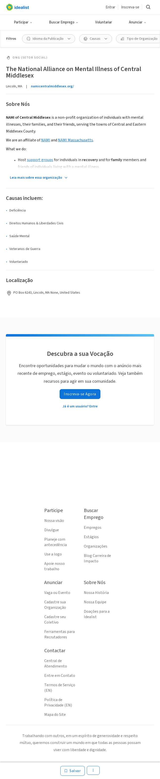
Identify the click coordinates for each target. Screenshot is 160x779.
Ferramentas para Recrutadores (59, 634)
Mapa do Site (55, 714)
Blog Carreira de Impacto (97, 558)
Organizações (95, 546)
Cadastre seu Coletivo (55, 619)
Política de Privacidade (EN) (58, 702)
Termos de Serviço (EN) (59, 687)
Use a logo (53, 554)
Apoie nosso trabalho (54, 566)
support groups (40, 160)
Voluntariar (103, 22)
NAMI (45, 140)
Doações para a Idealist (97, 614)
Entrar (110, 7)
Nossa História (96, 592)
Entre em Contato (59, 675)
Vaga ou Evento (57, 592)
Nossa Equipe (95, 602)
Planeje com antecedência (55, 542)
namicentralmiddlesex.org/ (52, 86)
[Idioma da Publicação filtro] (48, 38)
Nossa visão (54, 520)
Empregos (92, 527)
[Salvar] (72, 771)
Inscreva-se (130, 7)
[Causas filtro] (95, 38)
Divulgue (51, 530)
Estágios (91, 537)
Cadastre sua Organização (55, 604)
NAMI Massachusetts (75, 140)
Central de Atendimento (55, 663)
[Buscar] (148, 7)
